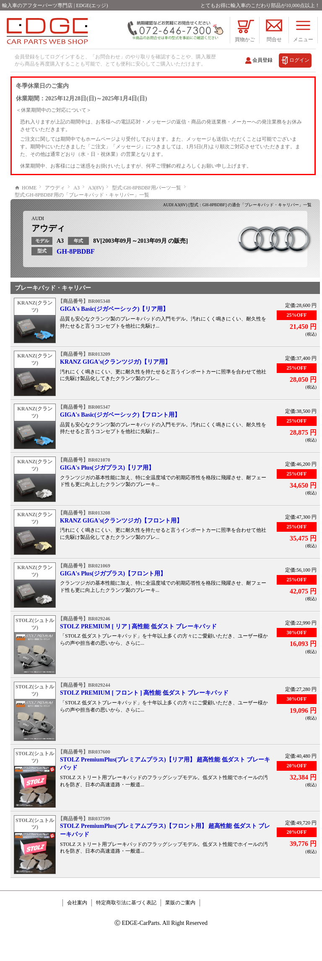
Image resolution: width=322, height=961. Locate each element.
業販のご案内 (180, 928)
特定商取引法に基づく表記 (126, 928)
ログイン (299, 60)
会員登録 (262, 60)
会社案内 (77, 928)
